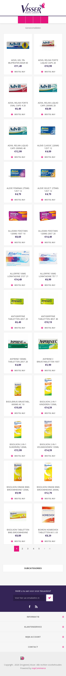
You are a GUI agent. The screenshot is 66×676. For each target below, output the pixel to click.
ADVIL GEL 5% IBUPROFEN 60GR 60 (18, 61)
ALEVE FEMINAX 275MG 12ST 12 (18, 189)
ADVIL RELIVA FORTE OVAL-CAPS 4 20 (18, 104)
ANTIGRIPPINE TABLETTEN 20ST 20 (18, 317)
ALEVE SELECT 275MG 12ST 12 (48, 189)
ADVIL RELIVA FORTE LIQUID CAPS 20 (48, 61)
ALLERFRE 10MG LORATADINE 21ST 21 (17, 275)
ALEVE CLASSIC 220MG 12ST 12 (48, 147)
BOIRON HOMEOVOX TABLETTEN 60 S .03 (48, 531)
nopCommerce (39, 668)
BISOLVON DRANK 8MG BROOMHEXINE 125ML (18, 488)
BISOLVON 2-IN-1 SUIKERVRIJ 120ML (18, 445)
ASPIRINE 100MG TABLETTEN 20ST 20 (18, 360)
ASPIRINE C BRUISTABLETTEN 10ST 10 (48, 362)
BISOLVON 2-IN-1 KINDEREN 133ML (48, 403)
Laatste (50, 549)
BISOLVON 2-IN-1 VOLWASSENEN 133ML (48, 445)
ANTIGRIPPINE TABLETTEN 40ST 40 (48, 317)
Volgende (44, 549)
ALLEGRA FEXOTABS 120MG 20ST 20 (48, 232)
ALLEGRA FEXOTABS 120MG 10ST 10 (18, 232)
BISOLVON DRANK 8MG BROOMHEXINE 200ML (48, 488)
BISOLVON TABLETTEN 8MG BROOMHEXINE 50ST (18, 532)
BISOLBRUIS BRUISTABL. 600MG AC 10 (18, 403)
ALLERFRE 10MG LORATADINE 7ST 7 (48, 275)
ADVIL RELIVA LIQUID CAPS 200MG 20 (48, 104)
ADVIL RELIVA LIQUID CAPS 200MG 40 (18, 147)
